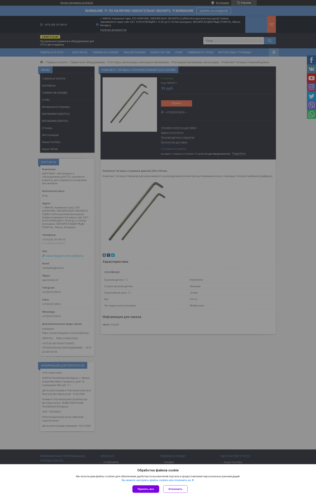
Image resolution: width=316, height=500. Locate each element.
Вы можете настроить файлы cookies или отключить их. (156, 480)
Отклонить (175, 489)
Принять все (146, 489)
